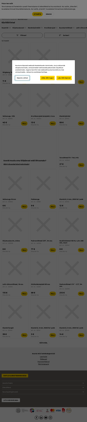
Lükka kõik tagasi (47, 78)
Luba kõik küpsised (64, 78)
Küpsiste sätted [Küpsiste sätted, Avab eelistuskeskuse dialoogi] (22, 78)
